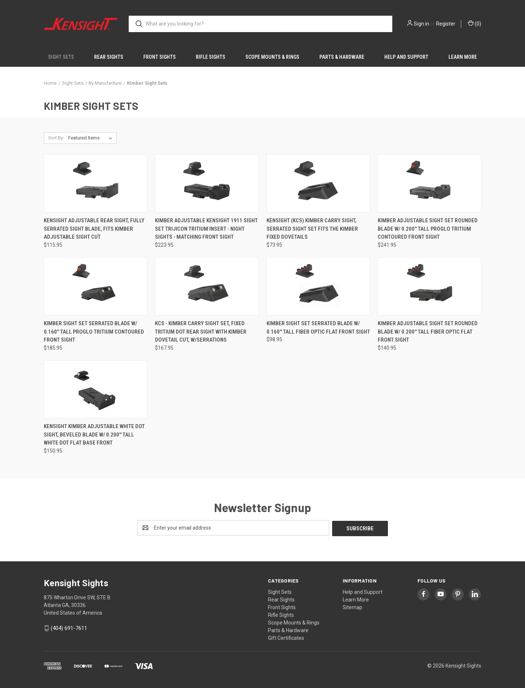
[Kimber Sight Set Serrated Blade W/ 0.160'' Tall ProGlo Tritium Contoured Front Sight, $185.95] (95, 286)
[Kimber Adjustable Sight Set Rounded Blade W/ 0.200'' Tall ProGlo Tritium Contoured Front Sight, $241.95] (429, 183)
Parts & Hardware (341, 57)
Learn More (462, 57)
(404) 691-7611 (69, 627)
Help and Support (406, 57)
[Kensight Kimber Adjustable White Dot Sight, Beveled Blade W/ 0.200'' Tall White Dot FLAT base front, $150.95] (95, 389)
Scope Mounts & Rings (272, 57)
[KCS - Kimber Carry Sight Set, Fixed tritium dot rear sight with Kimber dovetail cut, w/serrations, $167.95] (206, 286)
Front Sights (159, 57)
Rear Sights (108, 57)
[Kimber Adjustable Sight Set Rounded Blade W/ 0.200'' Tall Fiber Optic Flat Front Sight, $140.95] (429, 286)
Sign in (421, 24)
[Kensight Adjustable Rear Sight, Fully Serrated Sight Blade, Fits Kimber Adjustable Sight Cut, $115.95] (95, 183)
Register (445, 24)
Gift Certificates (286, 637)
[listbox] (91, 137)
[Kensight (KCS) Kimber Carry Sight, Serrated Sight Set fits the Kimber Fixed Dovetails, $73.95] (318, 183)
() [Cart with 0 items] (474, 23)
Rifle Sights (210, 57)
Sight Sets (61, 57)
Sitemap (352, 607)
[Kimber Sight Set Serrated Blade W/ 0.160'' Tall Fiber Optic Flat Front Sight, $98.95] (318, 286)
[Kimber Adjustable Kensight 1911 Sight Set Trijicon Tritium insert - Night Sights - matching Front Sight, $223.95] (206, 183)
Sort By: (56, 138)
